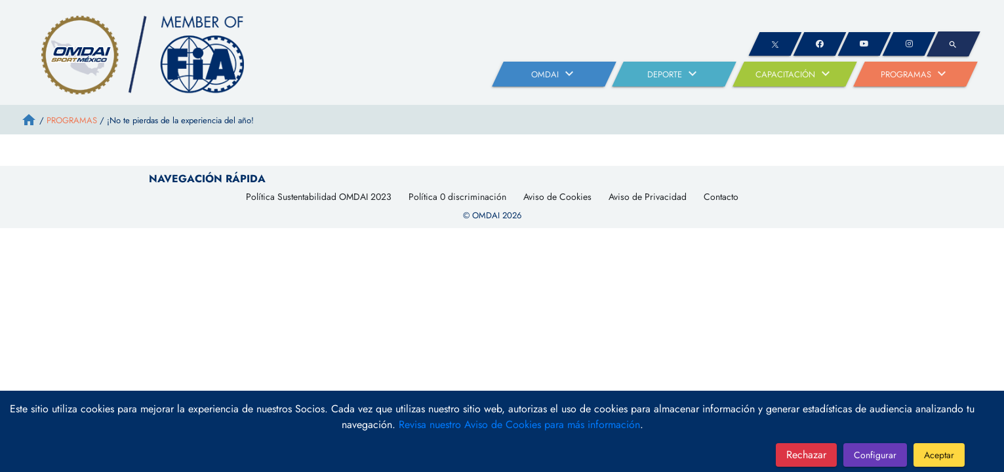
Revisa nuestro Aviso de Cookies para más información (519, 424)
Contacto (721, 196)
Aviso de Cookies (557, 196)
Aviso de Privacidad (648, 196)
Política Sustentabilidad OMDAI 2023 (319, 196)
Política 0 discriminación (457, 196)
